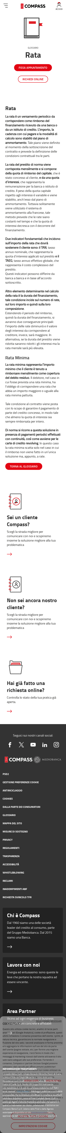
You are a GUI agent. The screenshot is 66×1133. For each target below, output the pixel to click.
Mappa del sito (12, 823)
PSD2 (6, 774)
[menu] (6, 5)
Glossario (33, 47)
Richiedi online (33, 79)
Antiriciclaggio (12, 790)
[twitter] (21, 744)
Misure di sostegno (15, 831)
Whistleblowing (13, 872)
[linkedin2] (45, 744)
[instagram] (56, 744)
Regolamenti (11, 848)
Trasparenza (11, 856)
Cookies (8, 798)
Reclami (8, 881)
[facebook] (10, 744)
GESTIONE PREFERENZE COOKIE (21, 782)
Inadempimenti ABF (15, 889)
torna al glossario (24, 466)
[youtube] (33, 744)
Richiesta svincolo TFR (17, 897)
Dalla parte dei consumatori (21, 807)
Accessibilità (11, 864)
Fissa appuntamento (33, 68)
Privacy (7, 840)
